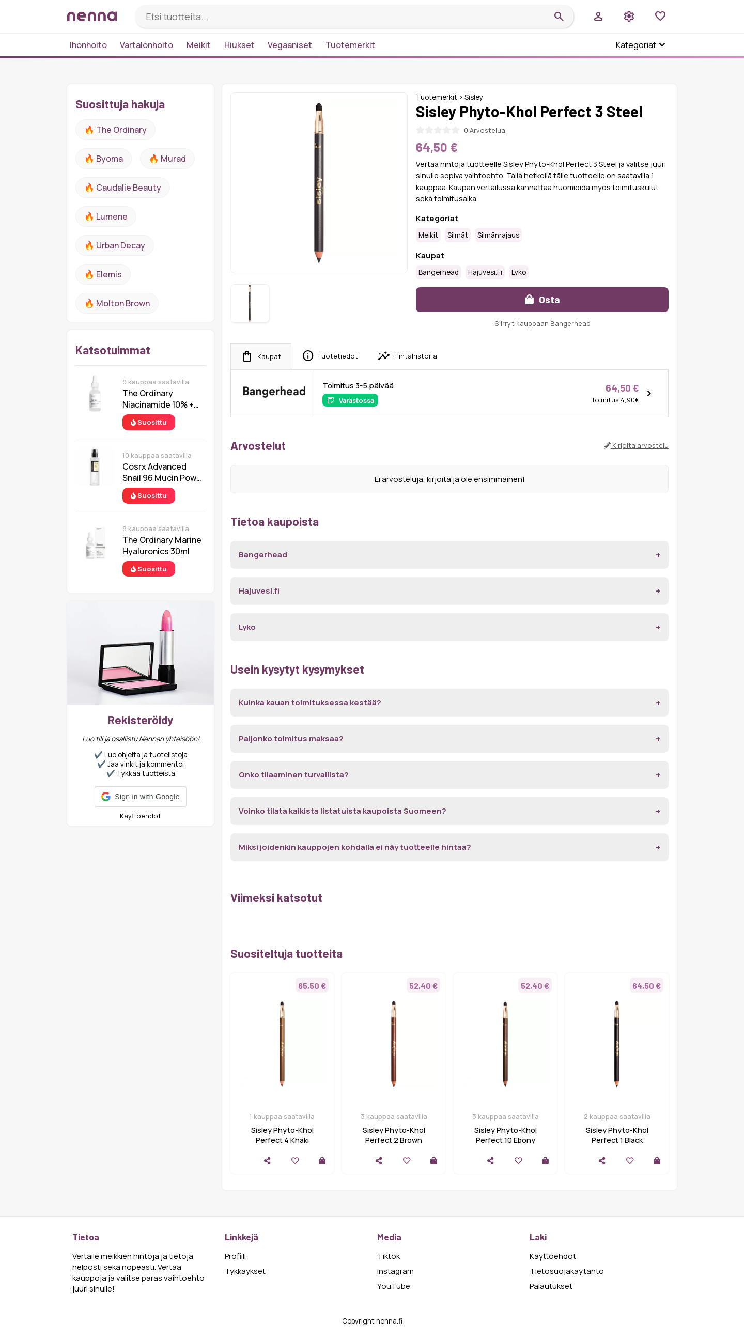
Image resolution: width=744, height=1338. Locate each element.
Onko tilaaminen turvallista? (294, 774)
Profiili (235, 1256)
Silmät (457, 235)
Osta (542, 299)
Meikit (199, 45)
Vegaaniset (290, 45)
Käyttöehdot (140, 815)
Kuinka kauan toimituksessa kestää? (310, 702)
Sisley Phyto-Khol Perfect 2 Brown (394, 1135)
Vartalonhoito (146, 45)
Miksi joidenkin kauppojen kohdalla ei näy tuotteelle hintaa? (355, 847)
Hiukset (239, 45)
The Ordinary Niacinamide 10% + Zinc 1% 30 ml (158, 398)
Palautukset (551, 1286)
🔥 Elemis (103, 274)
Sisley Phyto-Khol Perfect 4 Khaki (282, 1135)
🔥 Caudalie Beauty (122, 187)
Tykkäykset (245, 1271)
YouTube (393, 1286)
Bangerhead (439, 272)
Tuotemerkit (350, 45)
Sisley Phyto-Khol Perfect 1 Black (617, 1135)
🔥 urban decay (114, 245)
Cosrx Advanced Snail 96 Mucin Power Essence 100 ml (163, 472)
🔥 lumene (106, 216)
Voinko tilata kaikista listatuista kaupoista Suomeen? (342, 810)
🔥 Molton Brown (117, 303)
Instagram (395, 1271)
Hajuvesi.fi (485, 272)
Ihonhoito (88, 45)
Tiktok (388, 1256)
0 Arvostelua (484, 130)
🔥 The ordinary (115, 129)
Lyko (519, 272)
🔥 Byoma (103, 158)
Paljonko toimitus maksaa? (291, 738)
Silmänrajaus (498, 235)
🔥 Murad (167, 158)
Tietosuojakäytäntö (567, 1271)
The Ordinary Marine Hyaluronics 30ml (162, 545)
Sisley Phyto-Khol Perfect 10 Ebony (505, 1135)
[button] (140, 796)
